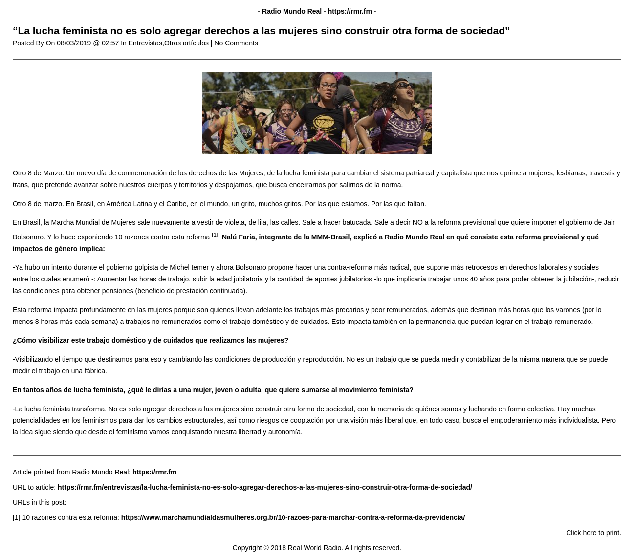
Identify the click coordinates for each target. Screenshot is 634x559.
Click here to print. (593, 533)
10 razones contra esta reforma (162, 237)
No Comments (236, 43)
